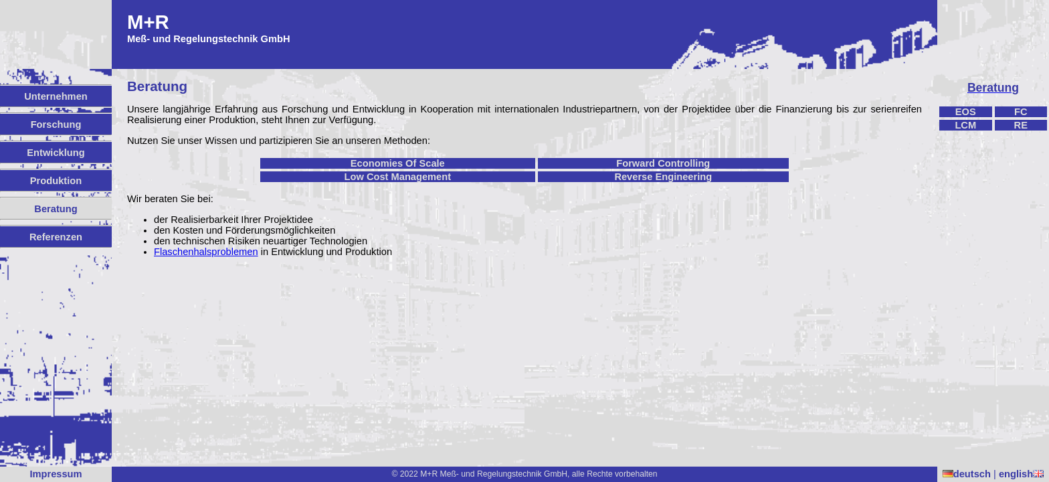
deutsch (967, 474)
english (1021, 474)
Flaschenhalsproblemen (206, 251)
